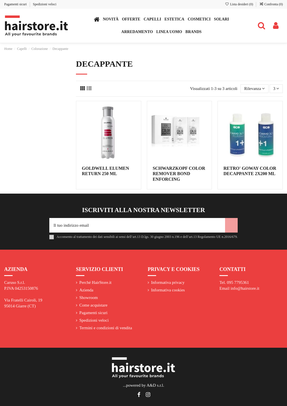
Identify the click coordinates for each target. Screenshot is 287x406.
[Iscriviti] (231, 225)
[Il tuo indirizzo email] (137, 225)
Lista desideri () (239, 4)
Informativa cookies (168, 290)
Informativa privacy (168, 282)
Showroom (88, 297)
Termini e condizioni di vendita (105, 328)
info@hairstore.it (245, 288)
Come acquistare (93, 305)
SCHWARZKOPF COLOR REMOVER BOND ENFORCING (179, 173)
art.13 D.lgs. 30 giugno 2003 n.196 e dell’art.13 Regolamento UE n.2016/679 (185, 237)
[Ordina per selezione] (254, 88)
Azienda (86, 290)
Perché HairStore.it (95, 282)
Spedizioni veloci (44, 4)
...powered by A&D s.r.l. (143, 385)
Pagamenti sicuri (15, 4)
